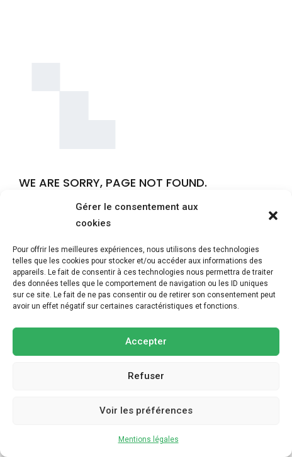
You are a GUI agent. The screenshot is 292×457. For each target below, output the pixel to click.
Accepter (146, 341)
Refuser (146, 376)
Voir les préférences (146, 410)
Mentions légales (148, 439)
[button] (273, 215)
